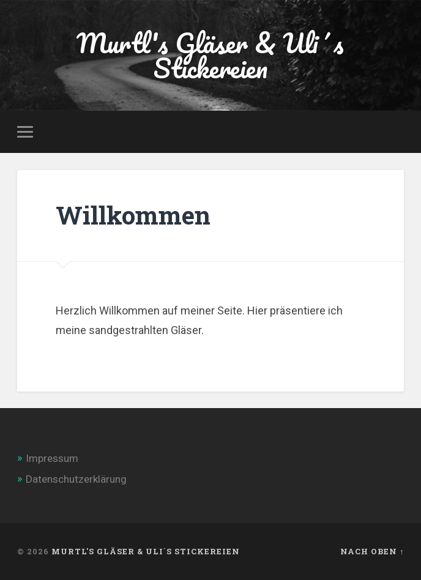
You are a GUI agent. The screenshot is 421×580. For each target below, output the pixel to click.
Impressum (52, 458)
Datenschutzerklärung (76, 479)
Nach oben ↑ (372, 551)
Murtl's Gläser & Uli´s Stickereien (210, 55)
